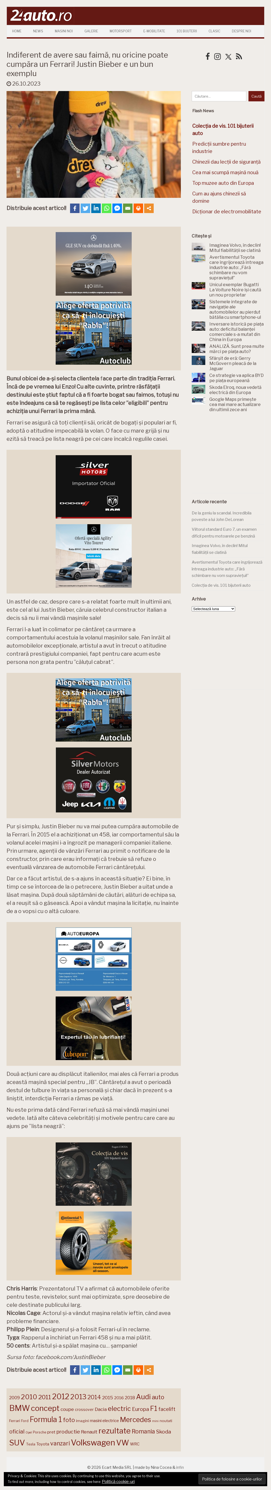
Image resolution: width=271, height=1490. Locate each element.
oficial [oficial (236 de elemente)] (16, 1431)
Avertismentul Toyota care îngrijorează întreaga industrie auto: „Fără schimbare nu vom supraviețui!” (227, 569)
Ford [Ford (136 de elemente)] (25, 1421)
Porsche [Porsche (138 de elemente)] (39, 1432)
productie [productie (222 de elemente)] (68, 1431)
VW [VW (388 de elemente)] (122, 1442)
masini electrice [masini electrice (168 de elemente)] (104, 1420)
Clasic (214, 31)
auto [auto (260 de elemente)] (158, 1397)
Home (16, 31)
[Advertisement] (231, 456)
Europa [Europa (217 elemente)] (140, 1409)
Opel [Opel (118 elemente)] (29, 1432)
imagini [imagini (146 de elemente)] (82, 1421)
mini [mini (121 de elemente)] (155, 1421)
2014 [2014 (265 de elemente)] (94, 1397)
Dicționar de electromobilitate (226, 211)
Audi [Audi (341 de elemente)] (143, 1397)
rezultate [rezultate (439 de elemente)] (115, 1430)
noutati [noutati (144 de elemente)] (166, 1421)
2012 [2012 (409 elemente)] (60, 1396)
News (38, 31)
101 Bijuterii (187, 31)
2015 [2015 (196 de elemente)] (107, 1397)
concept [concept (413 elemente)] (45, 1408)
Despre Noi (241, 31)
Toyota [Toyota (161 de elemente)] (42, 1444)
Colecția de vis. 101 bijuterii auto (221, 585)
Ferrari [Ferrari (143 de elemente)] (14, 1421)
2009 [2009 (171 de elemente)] (14, 1397)
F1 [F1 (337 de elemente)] (153, 1408)
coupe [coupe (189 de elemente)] (67, 1409)
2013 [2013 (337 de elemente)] (78, 1397)
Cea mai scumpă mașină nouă (225, 172)
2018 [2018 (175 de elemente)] (130, 1397)
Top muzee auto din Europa (223, 183)
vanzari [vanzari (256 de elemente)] (60, 1443)
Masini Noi (64, 31)
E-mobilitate (154, 31)
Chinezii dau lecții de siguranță (226, 162)
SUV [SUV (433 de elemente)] (17, 1442)
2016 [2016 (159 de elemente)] (119, 1397)
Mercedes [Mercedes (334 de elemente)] (135, 1420)
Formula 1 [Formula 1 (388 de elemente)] (46, 1419)
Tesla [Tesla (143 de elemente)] (30, 1444)
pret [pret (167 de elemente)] (51, 1432)
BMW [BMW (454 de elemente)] (19, 1408)
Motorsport (121, 31)
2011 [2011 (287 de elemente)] (44, 1397)
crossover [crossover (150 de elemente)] (84, 1409)
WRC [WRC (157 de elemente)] (135, 1444)
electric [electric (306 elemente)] (119, 1409)
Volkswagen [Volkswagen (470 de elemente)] (93, 1442)
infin (180, 1467)
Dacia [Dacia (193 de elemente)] (101, 1409)
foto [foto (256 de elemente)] (69, 1420)
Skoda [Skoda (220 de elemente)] (163, 1432)
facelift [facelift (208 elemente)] (166, 1409)
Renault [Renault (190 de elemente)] (89, 1432)
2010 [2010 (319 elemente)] (29, 1397)
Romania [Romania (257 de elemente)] (143, 1431)
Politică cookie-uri (118, 1481)
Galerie (91, 31)
